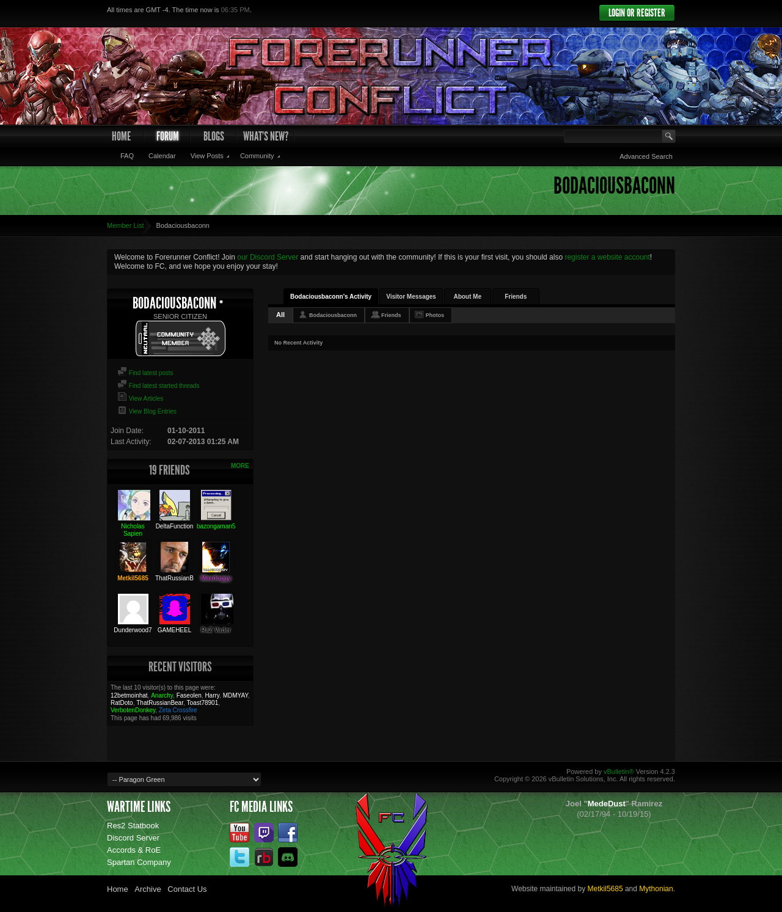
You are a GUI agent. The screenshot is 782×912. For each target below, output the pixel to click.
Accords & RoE (134, 850)
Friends (516, 296)
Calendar (162, 155)
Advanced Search (646, 156)
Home (121, 136)
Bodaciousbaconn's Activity (330, 296)
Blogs (213, 136)
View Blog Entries (147, 411)
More (240, 465)
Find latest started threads (158, 385)
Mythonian (656, 889)
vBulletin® (619, 771)
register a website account (607, 257)
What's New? (265, 136)
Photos (435, 315)
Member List (125, 225)
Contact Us (186, 889)
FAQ (127, 155)
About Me (467, 296)
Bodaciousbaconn (333, 315)
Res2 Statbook (133, 825)
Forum (167, 136)
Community (257, 155)
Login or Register (636, 13)
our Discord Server (267, 257)
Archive (147, 889)
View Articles (140, 398)
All (280, 314)
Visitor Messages (411, 296)
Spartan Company (139, 862)
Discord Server (133, 837)
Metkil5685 (605, 889)
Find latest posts (145, 373)
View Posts (207, 155)
